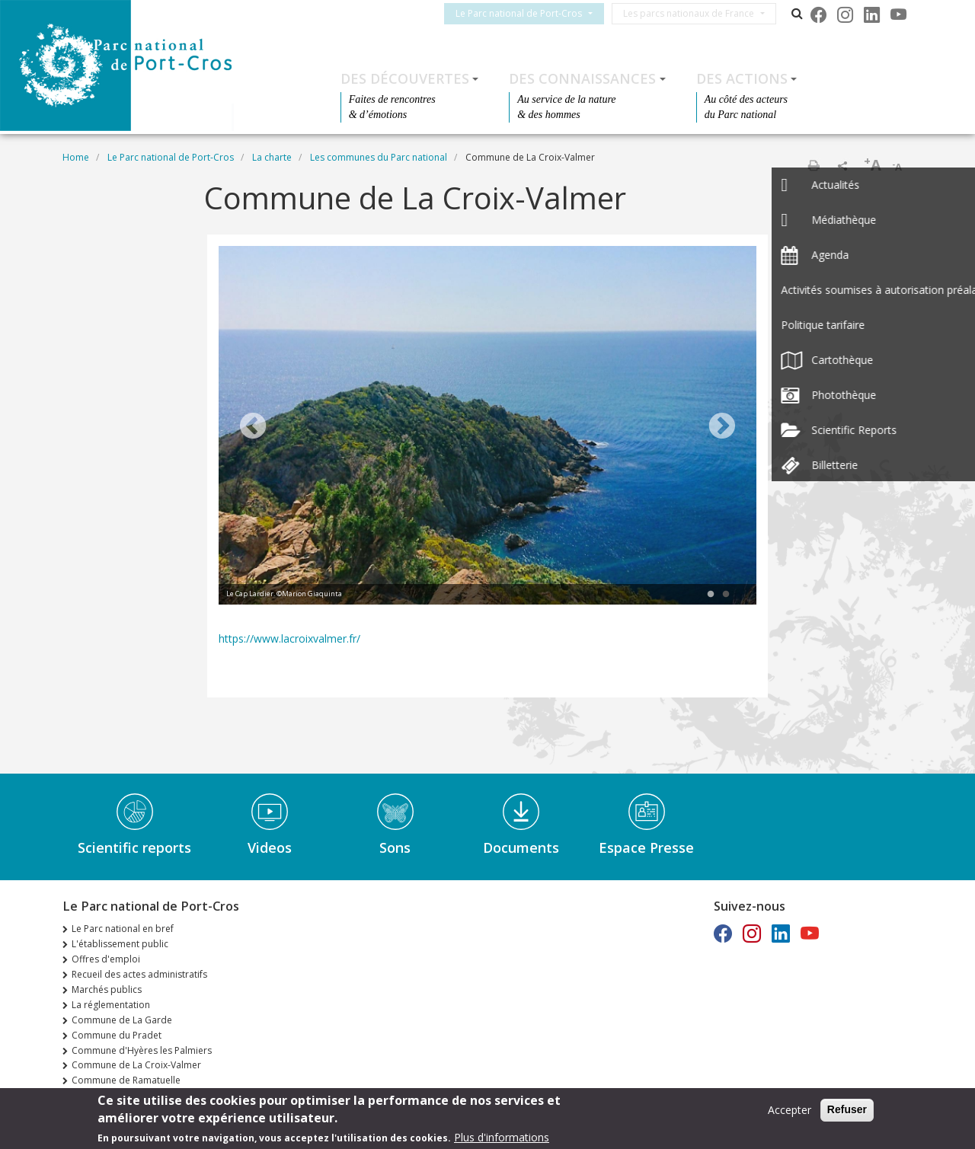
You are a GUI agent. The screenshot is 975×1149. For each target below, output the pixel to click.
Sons (395, 847)
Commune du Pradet (116, 1035)
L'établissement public (120, 943)
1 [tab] (710, 594)
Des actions (742, 78)
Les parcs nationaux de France (697, 13)
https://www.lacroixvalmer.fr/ (289, 638)
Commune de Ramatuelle (126, 1080)
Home (75, 157)
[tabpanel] (487, 427)
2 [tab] (726, 594)
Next (722, 427)
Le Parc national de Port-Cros (528, 13)
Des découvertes (404, 78)
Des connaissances (582, 78)
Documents (521, 847)
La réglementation (111, 1004)
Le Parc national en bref (123, 928)
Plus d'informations (501, 1137)
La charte (272, 157)
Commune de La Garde (122, 1019)
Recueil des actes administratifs (139, 974)
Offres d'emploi (106, 959)
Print (813, 165)
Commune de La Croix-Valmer (136, 1064)
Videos (270, 847)
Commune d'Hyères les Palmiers (142, 1050)
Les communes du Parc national (378, 157)
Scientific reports (134, 847)
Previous (253, 427)
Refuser (847, 1109)
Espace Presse (646, 847)
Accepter (789, 1110)
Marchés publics (107, 989)
